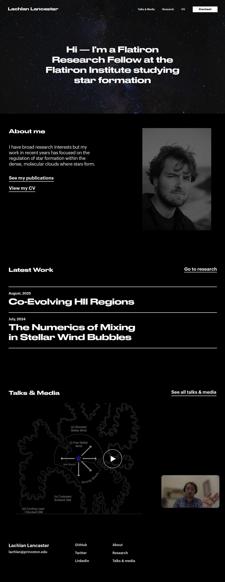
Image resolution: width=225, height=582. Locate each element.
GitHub (81, 545)
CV (183, 9)
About (118, 545)
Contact (205, 9)
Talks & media (124, 561)
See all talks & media (193, 392)
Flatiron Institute (88, 70)
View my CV (22, 188)
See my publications (31, 178)
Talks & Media (146, 9)
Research (168, 9)
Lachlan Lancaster (33, 8)
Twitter (81, 553)
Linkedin (82, 561)
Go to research (200, 269)
